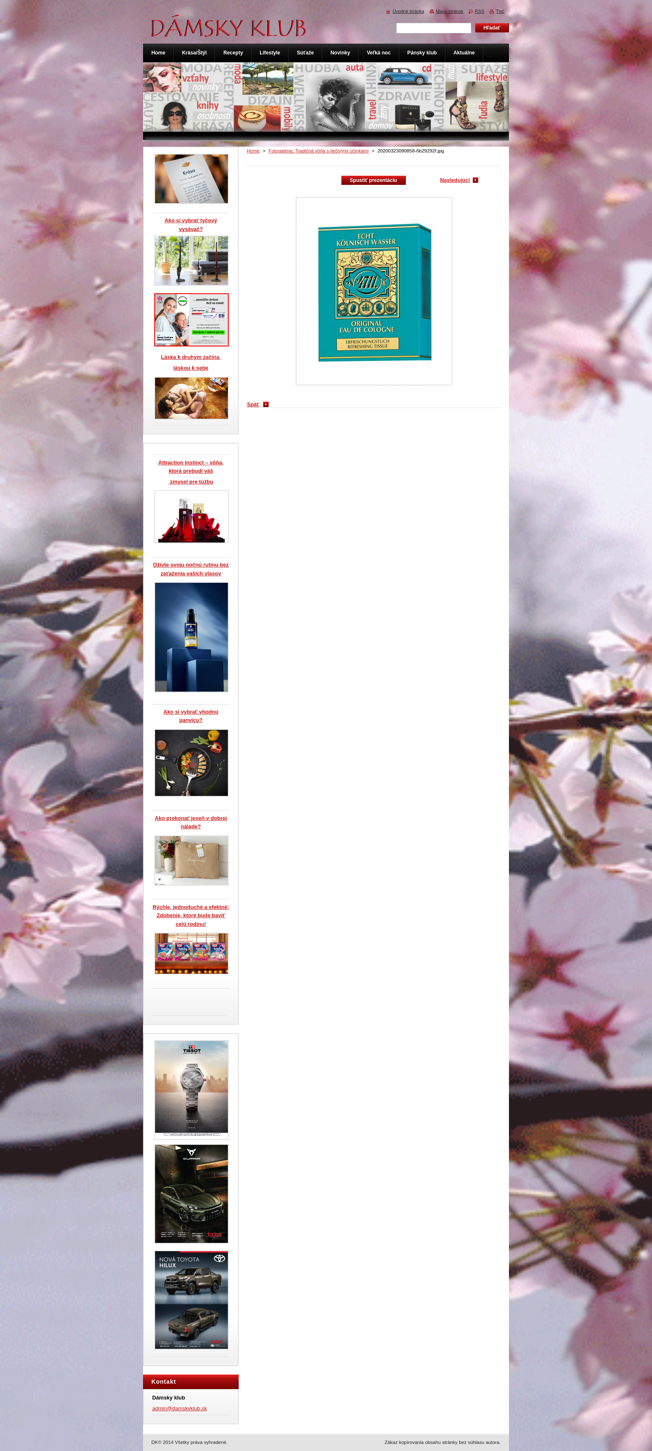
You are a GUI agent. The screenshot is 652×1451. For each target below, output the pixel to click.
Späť (253, 404)
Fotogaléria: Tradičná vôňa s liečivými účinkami (319, 150)
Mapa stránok (449, 11)
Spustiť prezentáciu (373, 180)
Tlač (500, 11)
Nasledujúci (455, 180)
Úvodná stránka (408, 11)
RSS (479, 11)
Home (253, 150)
